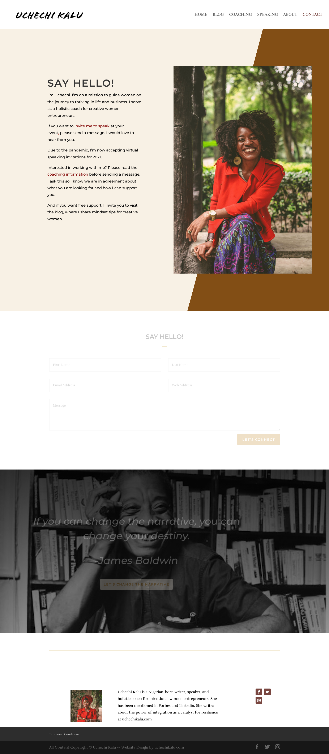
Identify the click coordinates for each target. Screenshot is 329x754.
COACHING (240, 15)
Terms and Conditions (64, 734)
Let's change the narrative (136, 584)
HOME (201, 15)
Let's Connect (258, 440)
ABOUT (290, 15)
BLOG (218, 15)
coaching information (67, 174)
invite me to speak (92, 126)
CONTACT (312, 15)
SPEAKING (267, 15)
